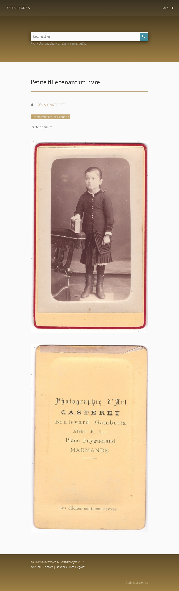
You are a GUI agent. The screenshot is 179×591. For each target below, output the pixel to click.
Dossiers (61, 567)
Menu (168, 8)
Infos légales (77, 567)
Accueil (36, 567)
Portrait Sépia (17, 7)
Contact (48, 567)
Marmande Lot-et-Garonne (50, 116)
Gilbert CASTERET (51, 105)
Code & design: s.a (137, 582)
